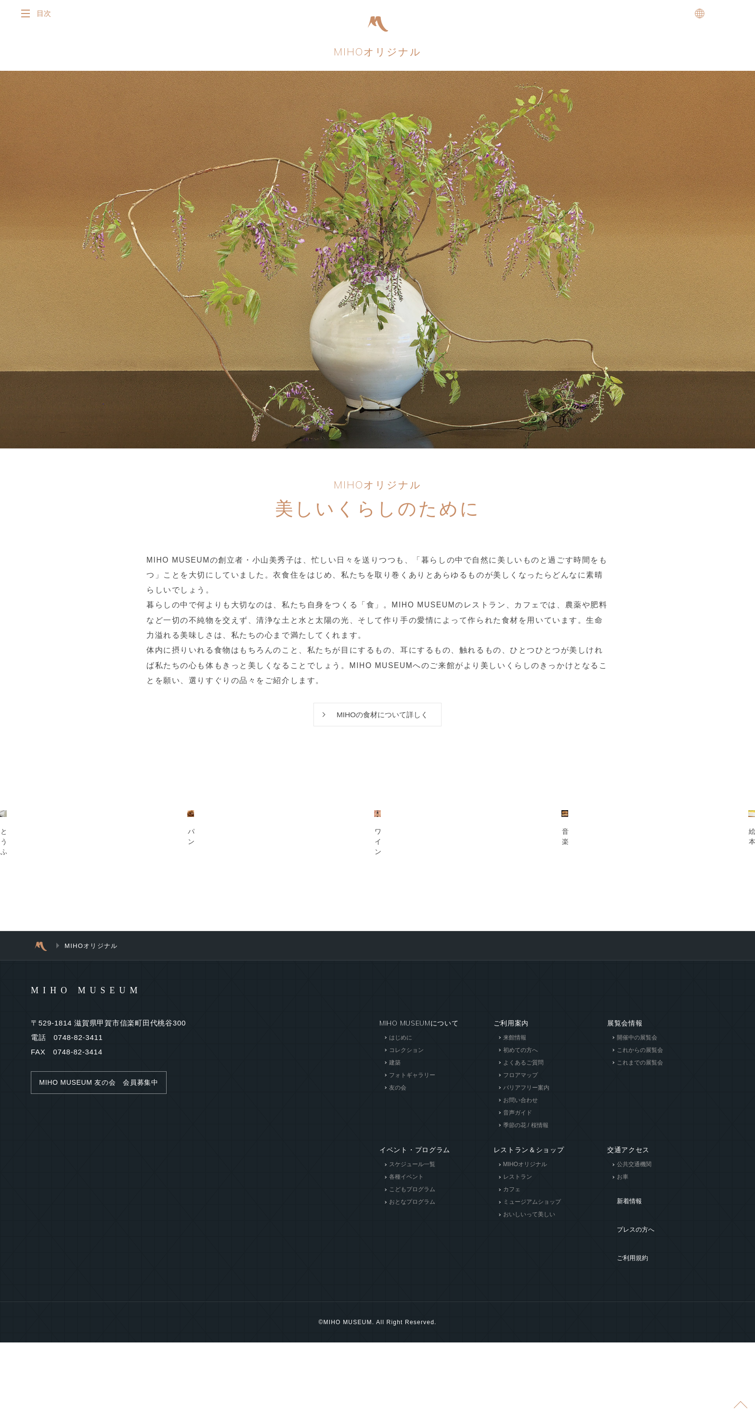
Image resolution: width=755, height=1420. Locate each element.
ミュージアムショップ (531, 1321)
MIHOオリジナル (378, 54)
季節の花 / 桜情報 (525, 1244)
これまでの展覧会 (640, 1182)
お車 (622, 1296)
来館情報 (514, 1157)
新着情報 (621, 1313)
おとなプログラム (412, 1321)
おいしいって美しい (529, 1333)
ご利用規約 (625, 1342)
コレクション (406, 1169)
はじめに (400, 1157)
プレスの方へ (628, 1328)
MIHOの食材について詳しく (382, 722)
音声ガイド (517, 1232)
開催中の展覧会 (637, 1157)
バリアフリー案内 (526, 1207)
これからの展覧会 (640, 1169)
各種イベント (406, 1296)
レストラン (517, 1296)
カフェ (511, 1308)
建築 (395, 1182)
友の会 (397, 1207)
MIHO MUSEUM (105, 1109)
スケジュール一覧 (412, 1283)
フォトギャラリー (412, 1194)
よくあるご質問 (523, 1182)
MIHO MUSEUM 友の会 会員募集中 (103, 1202)
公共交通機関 (634, 1283)
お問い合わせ (520, 1219)
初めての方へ (520, 1169)
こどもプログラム (412, 1308)
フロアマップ (520, 1194)
